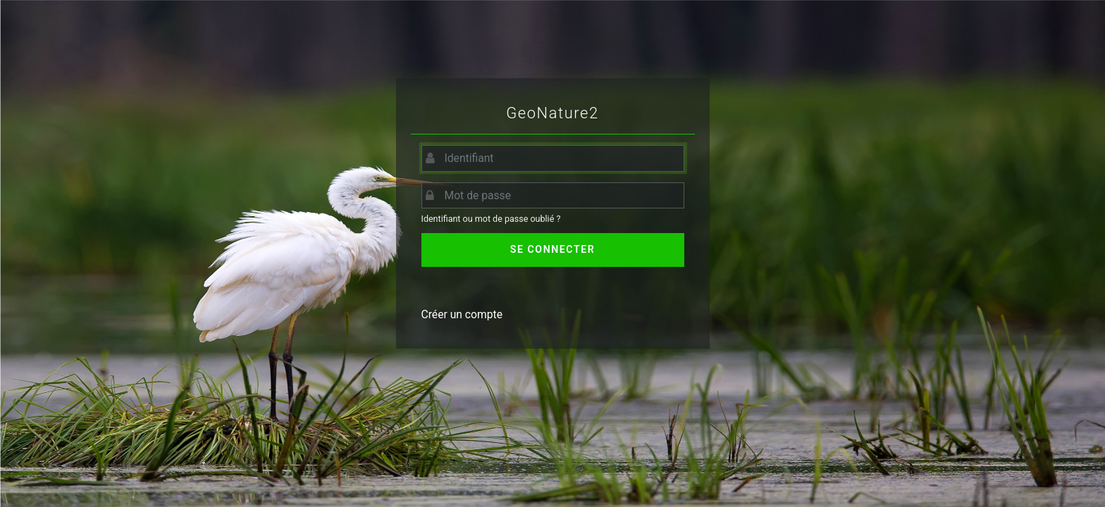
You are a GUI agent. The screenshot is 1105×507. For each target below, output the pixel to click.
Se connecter (552, 249)
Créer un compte (462, 314)
